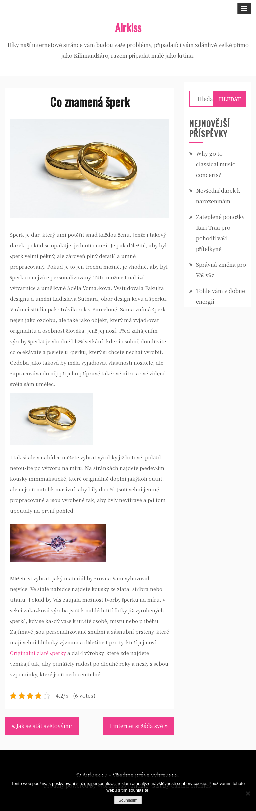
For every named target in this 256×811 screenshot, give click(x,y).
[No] (247, 793)
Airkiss (128, 27)
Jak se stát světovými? (44, 726)
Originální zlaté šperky (38, 652)
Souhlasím (128, 800)
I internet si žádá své (136, 726)
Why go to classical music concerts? (215, 164)
